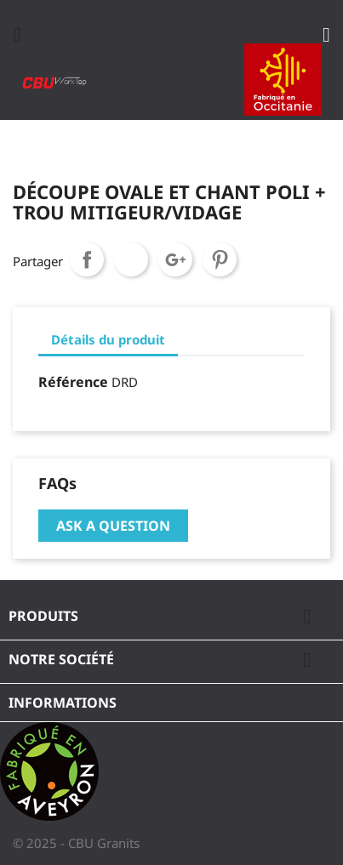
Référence (73, 381)
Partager (87, 259)
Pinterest (220, 259)
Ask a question (113, 525)
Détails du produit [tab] (108, 339)
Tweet (131, 259)
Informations (63, 702)
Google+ (175, 259)
